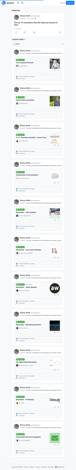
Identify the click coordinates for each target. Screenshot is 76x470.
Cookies (51, 467)
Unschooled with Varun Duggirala (28, 437)
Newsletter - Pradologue (25, 400)
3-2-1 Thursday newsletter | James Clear (31, 138)
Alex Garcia (24, 328)
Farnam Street (25, 178)
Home (26, 467)
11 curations (17, 28)
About (32, 467)
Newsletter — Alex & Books (26, 212)
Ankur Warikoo (25, 290)
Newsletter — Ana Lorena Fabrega (28, 250)
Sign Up (70, 3)
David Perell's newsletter (25, 100)
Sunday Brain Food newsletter (27, 175)
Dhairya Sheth (30, 16)
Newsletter (16, 44)
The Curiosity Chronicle (24, 63)
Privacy (44, 467)
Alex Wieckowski (26, 215)
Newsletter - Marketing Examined (28, 325)
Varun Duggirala (25, 440)
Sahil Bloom (24, 66)
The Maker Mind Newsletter (26, 362)
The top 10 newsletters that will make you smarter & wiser (43, 53)
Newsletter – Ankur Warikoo (26, 287)
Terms (37, 467)
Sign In (62, 3)
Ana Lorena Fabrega (27, 253)
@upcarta (59, 467)
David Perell (24, 103)
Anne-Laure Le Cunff (27, 365)
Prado (22, 403)
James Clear (24, 141)
